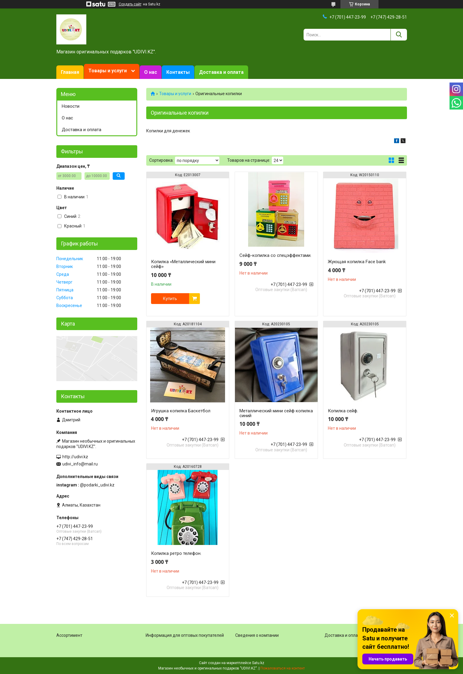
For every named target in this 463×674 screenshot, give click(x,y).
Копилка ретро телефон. (176, 553)
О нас (150, 72)
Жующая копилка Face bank (357, 261)
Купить (170, 298)
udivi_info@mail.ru (80, 464)
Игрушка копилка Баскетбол (180, 410)
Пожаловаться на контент (282, 668)
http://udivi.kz (75, 456)
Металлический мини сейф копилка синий (276, 413)
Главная (70, 72)
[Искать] (398, 35)
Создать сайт (130, 4)
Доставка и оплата (221, 72)
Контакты (178, 72)
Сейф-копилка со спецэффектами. (275, 255)
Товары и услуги (107, 71)
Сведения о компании (257, 635)
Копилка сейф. (343, 410)
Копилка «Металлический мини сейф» (183, 264)
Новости (70, 106)
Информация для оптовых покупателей (185, 635)
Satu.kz (258, 663)
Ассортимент (69, 635)
